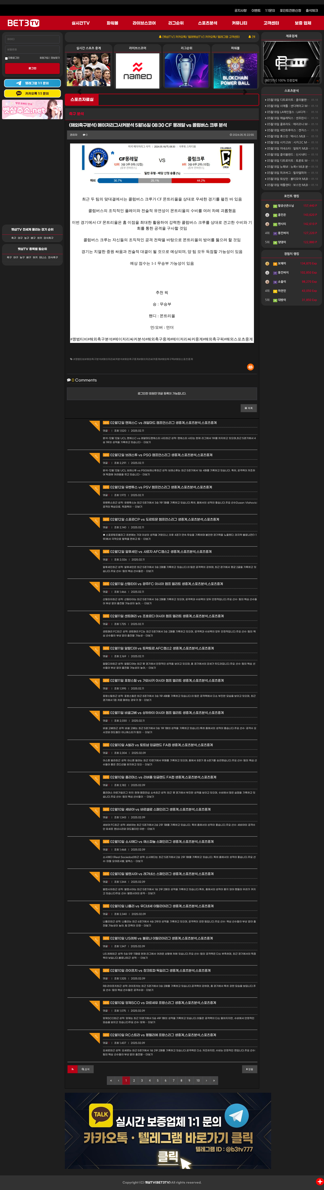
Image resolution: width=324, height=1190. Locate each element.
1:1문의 (270, 11)
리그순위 (176, 23)
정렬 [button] (249, 1069)
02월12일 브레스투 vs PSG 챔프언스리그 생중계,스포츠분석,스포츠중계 (157, 455)
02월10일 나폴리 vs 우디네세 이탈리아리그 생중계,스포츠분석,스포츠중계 (158, 906)
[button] (249, 408)
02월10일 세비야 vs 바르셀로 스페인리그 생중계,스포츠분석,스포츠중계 (157, 809)
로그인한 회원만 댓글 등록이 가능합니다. (162, 393)
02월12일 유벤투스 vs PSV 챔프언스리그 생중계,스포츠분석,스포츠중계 (157, 487)
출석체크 (312, 11)
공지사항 (240, 11)
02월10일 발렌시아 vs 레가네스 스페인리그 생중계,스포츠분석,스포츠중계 (158, 874)
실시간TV (81, 23)
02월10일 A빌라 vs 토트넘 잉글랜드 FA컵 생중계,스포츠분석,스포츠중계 (158, 745)
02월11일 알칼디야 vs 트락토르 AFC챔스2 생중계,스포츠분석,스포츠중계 (158, 648)
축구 (13, 238)
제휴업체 (291, 35)
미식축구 (48, 238)
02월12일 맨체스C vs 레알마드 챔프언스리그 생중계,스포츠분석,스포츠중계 (160, 423)
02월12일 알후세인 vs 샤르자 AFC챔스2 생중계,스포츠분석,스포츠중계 (157, 552)
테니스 (43, 257)
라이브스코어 (144, 23)
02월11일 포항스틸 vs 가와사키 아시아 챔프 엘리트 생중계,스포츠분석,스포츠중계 (163, 681)
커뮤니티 (239, 23)
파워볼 (112, 23)
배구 (33, 238)
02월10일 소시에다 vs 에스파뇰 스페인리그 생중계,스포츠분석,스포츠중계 (158, 842)
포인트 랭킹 (291, 196)
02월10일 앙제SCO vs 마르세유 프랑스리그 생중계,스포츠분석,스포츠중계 (159, 1003)
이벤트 (256, 11)
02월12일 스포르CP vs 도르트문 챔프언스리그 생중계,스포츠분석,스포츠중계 (161, 519)
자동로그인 (12, 58)
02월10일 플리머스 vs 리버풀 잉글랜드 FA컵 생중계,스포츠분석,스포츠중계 (159, 777)
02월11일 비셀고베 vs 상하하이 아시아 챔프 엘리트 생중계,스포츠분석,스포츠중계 (163, 713)
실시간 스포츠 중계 (88, 48)
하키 (39, 238)
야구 (20, 238)
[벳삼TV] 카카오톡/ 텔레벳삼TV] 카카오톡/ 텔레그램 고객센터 (215, 37)
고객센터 (271, 23)
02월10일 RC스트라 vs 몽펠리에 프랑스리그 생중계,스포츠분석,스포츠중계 (159, 1035)
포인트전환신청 (290, 11)
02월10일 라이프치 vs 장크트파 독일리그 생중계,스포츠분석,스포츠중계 (157, 971)
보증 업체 (303, 23)
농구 (26, 238)
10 (198, 1080)
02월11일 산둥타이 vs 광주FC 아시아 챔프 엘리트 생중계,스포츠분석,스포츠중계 (163, 584)
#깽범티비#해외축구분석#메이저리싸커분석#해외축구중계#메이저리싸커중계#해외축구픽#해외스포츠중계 (133, 359)
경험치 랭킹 (291, 253)
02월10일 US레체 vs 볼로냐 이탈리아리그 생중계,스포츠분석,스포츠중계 (158, 938)
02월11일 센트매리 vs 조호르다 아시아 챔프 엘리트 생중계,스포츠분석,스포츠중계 (163, 616)
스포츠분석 (207, 23)
